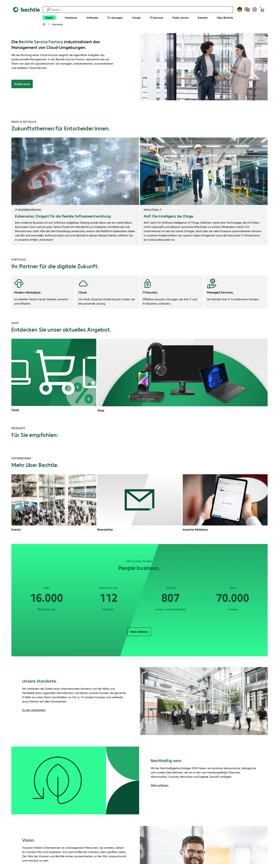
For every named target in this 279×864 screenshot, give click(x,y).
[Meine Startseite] (44, 24)
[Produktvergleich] (247, 9)
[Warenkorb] (262, 9)
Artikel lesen (22, 84)
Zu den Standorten (34, 710)
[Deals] (49, 17)
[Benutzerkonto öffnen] (254, 9)
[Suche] (142, 9)
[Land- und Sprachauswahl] (239, 9)
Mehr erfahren (139, 631)
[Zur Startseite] (26, 18)
